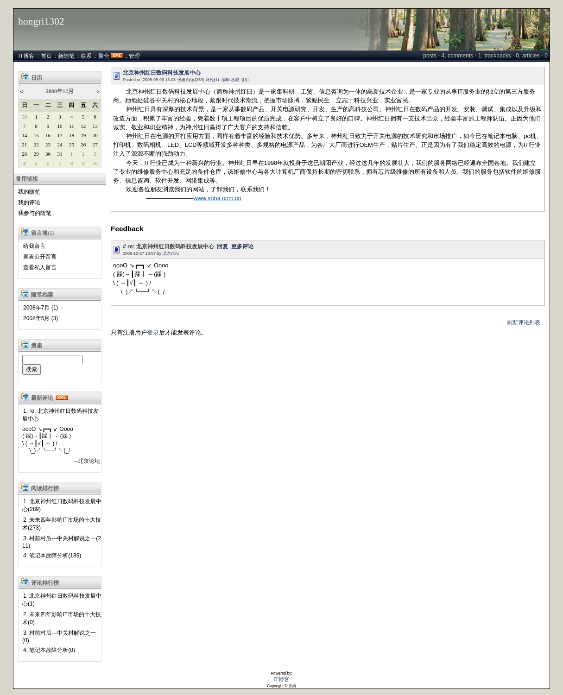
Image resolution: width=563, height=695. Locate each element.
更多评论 (242, 246)
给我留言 (34, 246)
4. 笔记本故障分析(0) (49, 650)
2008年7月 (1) (40, 307)
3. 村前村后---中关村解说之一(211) (61, 542)
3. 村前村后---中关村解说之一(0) (59, 637)
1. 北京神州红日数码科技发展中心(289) (61, 505)
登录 (153, 332)
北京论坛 (171, 253)
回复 (222, 246)
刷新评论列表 (523, 322)
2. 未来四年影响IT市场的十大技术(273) (61, 524)
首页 (46, 56)
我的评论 (29, 202)
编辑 (225, 79)
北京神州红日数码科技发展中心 (162, 73)
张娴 (181, 79)
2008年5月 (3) (40, 318)
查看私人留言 (40, 267)
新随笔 (66, 56)
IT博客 (27, 56)
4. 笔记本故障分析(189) (52, 555)
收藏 (235, 79)
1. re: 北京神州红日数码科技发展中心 (60, 415)
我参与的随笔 (34, 213)
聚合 (103, 56)
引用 (244, 79)
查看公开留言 (40, 256)
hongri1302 (41, 21)
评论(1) (212, 79)
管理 (134, 56)
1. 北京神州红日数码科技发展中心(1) (61, 600)
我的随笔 (29, 192)
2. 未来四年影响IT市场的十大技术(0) (61, 618)
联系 (86, 56)
